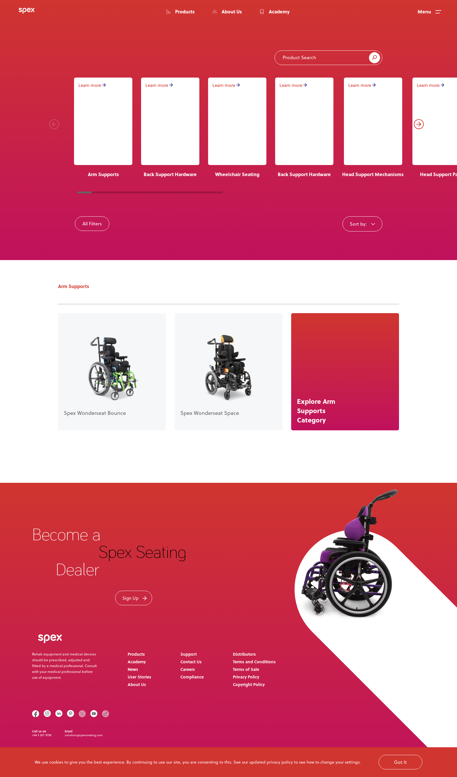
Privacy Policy (246, 677)
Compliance (192, 677)
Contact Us (191, 661)
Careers (187, 669)
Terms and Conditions (254, 661)
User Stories (139, 677)
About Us (137, 684)
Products (136, 654)
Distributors (244, 654)
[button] (54, 124)
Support (188, 654)
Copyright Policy (249, 684)
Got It (400, 762)
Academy (137, 661)
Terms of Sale (246, 669)
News (133, 669)
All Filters (92, 223)
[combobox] (362, 223)
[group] (170, 128)
